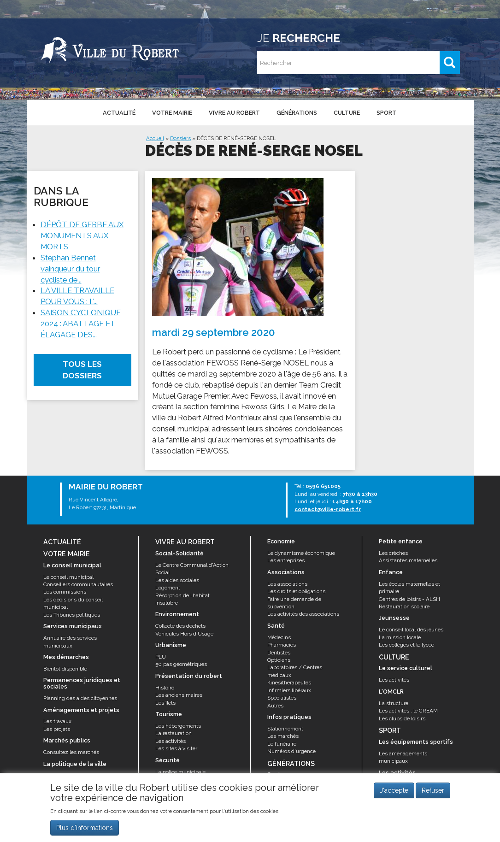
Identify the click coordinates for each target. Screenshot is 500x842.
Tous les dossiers (82, 369)
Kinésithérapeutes (289, 682)
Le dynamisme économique (301, 553)
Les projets (56, 729)
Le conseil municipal (68, 577)
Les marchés (283, 736)
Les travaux (57, 721)
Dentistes (278, 652)
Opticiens (278, 660)
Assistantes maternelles (408, 560)
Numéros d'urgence (291, 751)
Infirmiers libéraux (289, 690)
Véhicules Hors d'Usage (184, 633)
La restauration (173, 733)
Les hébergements (178, 726)
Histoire (164, 687)
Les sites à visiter (176, 748)
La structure (393, 703)
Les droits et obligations (296, 591)
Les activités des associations (303, 614)
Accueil (155, 138)
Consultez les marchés (71, 752)
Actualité (119, 112)
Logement (167, 587)
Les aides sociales (177, 580)
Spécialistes (281, 698)
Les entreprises (286, 560)
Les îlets (165, 703)
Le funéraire (281, 744)
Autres (275, 705)
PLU (160, 657)
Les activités (170, 741)
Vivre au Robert (234, 112)
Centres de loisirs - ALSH (409, 599)
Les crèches (393, 553)
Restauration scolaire (404, 606)
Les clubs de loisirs (402, 718)
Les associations (287, 584)
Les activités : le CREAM (408, 710)
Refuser (433, 791)
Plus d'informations (84, 828)
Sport (386, 112)
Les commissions (64, 592)
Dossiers (180, 138)
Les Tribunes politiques (71, 615)
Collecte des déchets (180, 626)
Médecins (279, 637)
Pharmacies (281, 645)
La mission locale (400, 637)
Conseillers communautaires (78, 584)
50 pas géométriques (181, 664)
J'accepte (394, 791)
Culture (347, 112)
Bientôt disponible (65, 668)
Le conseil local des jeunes (411, 629)
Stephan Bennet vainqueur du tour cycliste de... (70, 268)
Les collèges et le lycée (406, 645)
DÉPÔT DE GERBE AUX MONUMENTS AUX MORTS (82, 235)
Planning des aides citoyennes (80, 698)
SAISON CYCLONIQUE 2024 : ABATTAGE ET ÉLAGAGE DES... (81, 323)
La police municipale (180, 772)
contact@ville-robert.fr (327, 509)
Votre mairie (172, 112)
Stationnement (285, 728)
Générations (296, 112)
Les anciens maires (178, 695)
